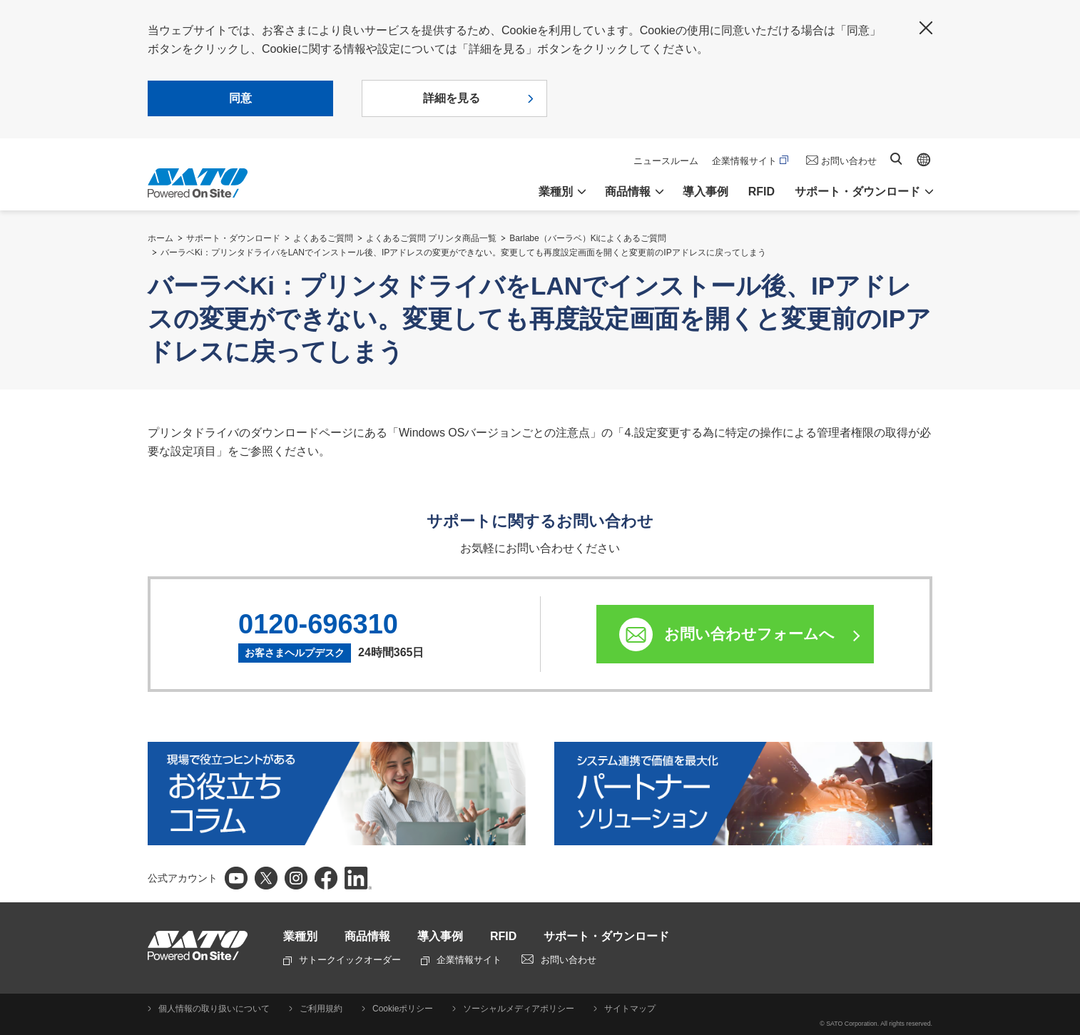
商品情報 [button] (628, 191)
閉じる (925, 27)
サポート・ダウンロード (233, 238)
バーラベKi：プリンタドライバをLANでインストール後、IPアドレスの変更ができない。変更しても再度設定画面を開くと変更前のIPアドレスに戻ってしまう (463, 253)
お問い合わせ (849, 160)
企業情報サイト (750, 160)
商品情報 (367, 936)
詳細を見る (451, 98)
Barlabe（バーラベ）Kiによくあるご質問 (587, 238)
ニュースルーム (665, 160)
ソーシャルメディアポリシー (518, 1009)
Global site (923, 159)
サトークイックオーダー (342, 959)
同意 (240, 98)
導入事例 (705, 191)
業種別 (300, 936)
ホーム (160, 238)
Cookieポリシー (402, 1009)
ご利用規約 (321, 1009)
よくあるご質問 (323, 238)
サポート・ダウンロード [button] (857, 191)
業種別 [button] (556, 191)
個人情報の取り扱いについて (214, 1009)
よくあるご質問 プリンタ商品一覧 (431, 238)
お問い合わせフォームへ (749, 634)
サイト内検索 (896, 159)
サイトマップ (630, 1009)
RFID (761, 191)
